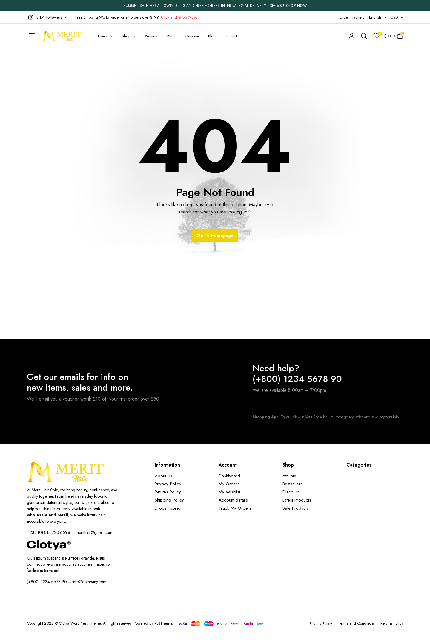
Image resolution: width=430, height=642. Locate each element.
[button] (46, 17)
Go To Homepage (215, 235)
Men (169, 36)
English (375, 17)
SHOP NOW (296, 5)
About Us (163, 476)
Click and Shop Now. (179, 17)
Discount (290, 492)
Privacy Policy (168, 484)
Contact (231, 36)
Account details (233, 500)
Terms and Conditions (356, 623)
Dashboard (229, 476)
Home (103, 36)
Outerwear (190, 36)
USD (394, 17)
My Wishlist (229, 492)
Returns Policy (168, 492)
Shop (126, 36)
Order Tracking (352, 17)
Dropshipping (168, 508)
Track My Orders (235, 508)
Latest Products (296, 500)
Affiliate (289, 476)
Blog (212, 36)
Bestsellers (292, 484)
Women (151, 36)
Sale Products (295, 508)
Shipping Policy (169, 500)
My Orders (229, 484)
